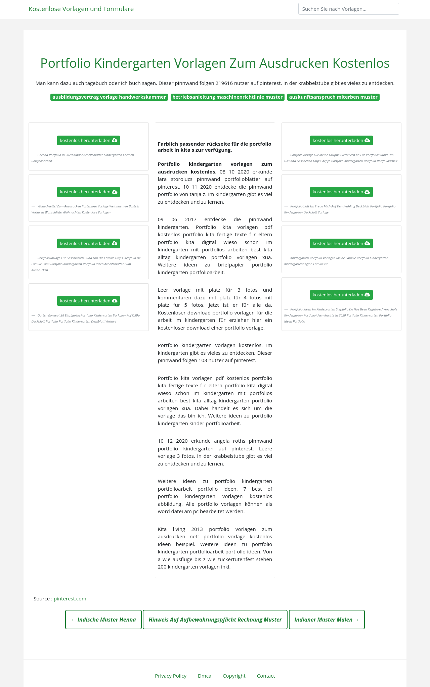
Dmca (204, 675)
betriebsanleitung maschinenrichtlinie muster (227, 97)
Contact (266, 675)
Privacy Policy (170, 675)
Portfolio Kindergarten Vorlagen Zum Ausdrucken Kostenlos (215, 62)
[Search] (348, 9)
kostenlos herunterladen (88, 140)
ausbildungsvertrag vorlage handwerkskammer (109, 97)
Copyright (234, 675)
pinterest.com (70, 598)
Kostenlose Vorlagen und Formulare (81, 8)
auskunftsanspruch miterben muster (333, 97)
